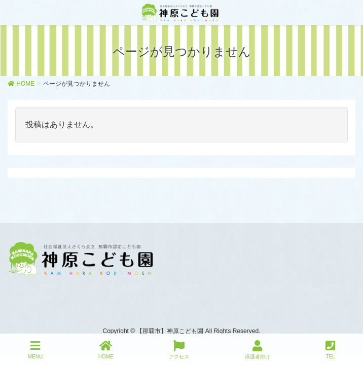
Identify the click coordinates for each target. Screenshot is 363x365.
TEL (330, 349)
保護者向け (257, 349)
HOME (106, 349)
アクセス (179, 349)
